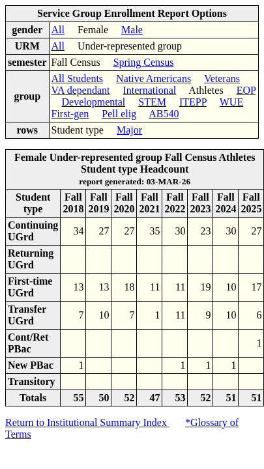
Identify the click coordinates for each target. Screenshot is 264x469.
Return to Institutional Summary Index (87, 422)
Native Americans (153, 78)
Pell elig (119, 113)
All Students (77, 78)
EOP (246, 90)
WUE (231, 101)
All (58, 29)
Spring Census (143, 62)
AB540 (164, 113)
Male (132, 29)
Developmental (94, 101)
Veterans (222, 78)
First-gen (70, 113)
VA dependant (80, 90)
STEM (152, 101)
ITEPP (193, 101)
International (149, 90)
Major (129, 129)
